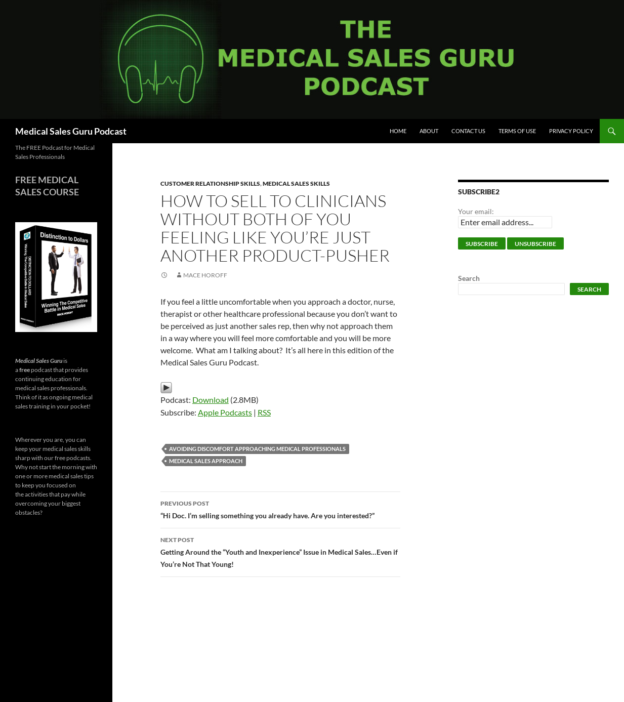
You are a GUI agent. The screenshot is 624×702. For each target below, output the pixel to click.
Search (469, 278)
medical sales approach (205, 461)
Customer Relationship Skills (210, 183)
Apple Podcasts (225, 412)
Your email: (476, 211)
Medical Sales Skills (296, 183)
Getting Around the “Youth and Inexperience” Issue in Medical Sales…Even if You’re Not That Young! (280, 551)
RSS (264, 412)
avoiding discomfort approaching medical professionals (257, 448)
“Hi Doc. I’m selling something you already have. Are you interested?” (280, 509)
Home (398, 131)
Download (210, 399)
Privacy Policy (571, 131)
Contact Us (468, 131)
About (429, 131)
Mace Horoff (205, 275)
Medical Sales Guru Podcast (71, 131)
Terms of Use (517, 131)
